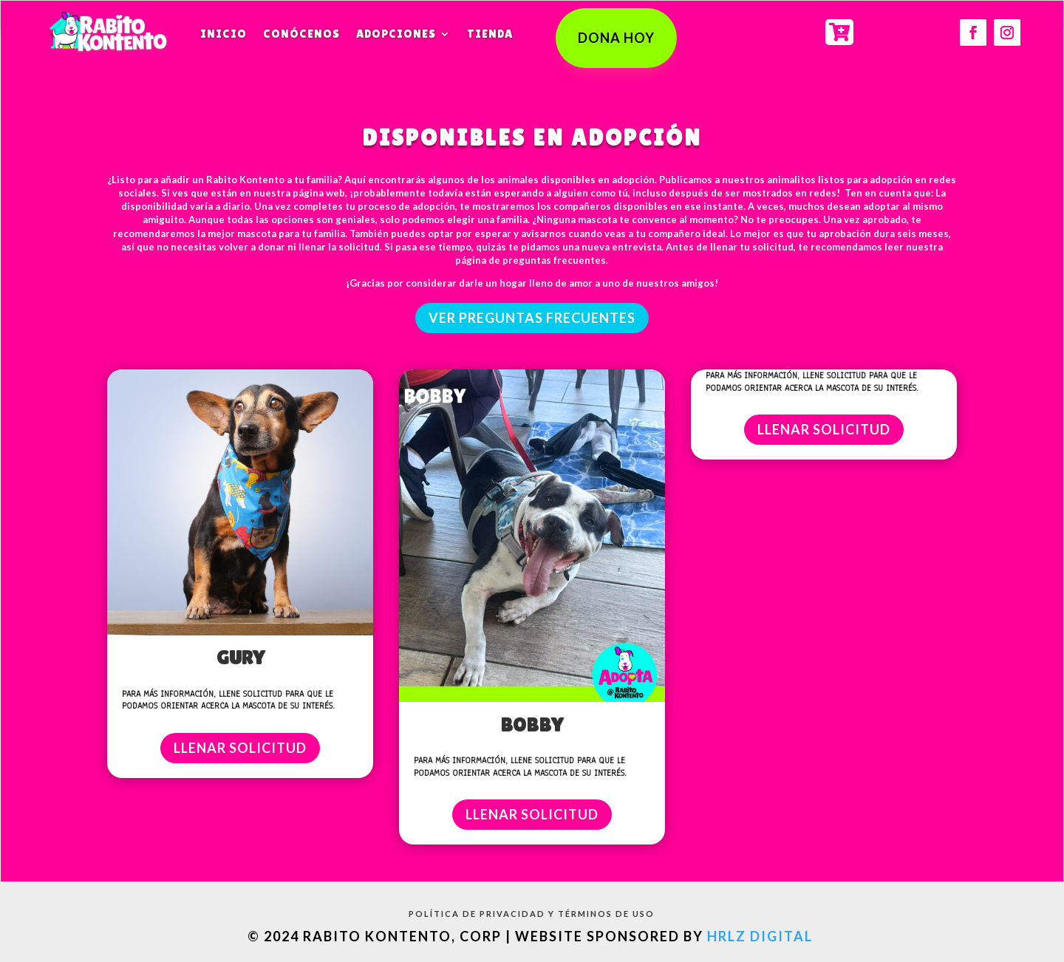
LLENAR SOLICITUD (240, 748)
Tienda (490, 34)
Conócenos (301, 34)
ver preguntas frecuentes (532, 318)
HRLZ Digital (761, 936)
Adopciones (396, 34)
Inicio (223, 34)
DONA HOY (616, 38)
